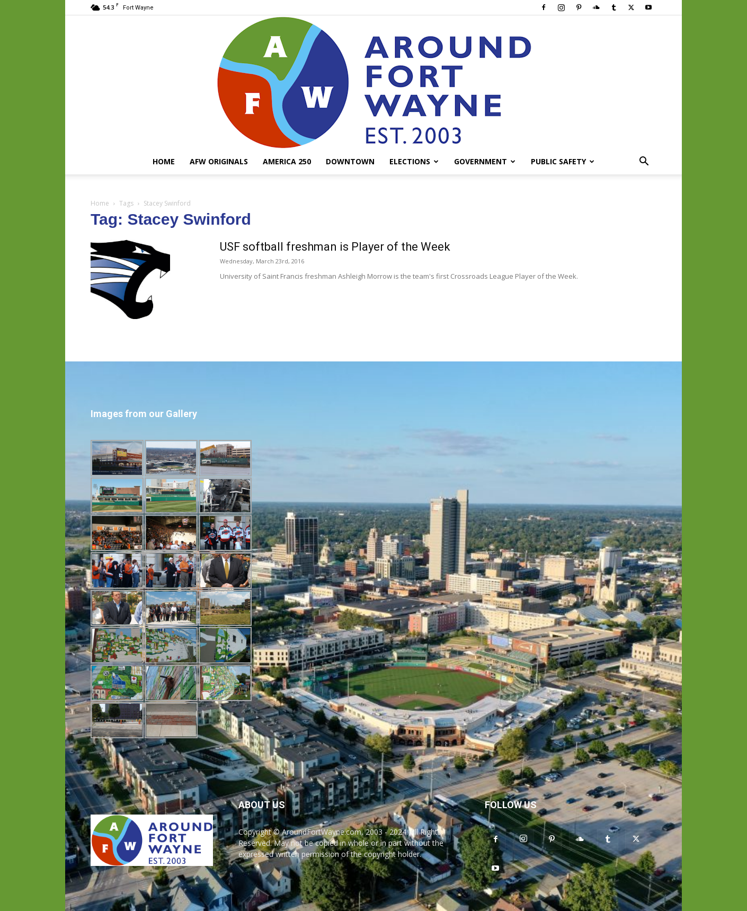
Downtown (350, 161)
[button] (643, 162)
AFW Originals (219, 161)
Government (484, 161)
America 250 (287, 161)
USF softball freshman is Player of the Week (335, 246)
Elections (414, 161)
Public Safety (562, 161)
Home (164, 161)
